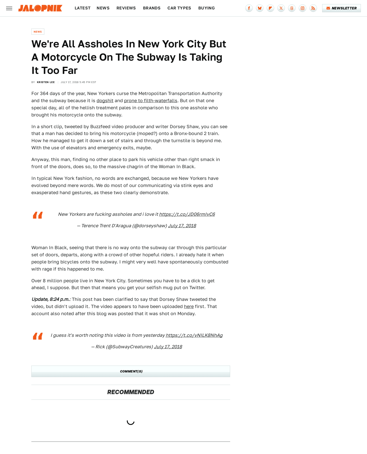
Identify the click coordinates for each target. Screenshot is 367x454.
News (103, 8)
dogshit (105, 100)
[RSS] (313, 8)
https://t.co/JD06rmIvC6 (187, 214)
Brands (152, 8)
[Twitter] (281, 8)
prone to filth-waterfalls (150, 100)
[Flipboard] (270, 8)
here (189, 306)
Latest (82, 8)
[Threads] (292, 8)
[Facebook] (249, 8)
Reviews (126, 8)
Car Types (179, 8)
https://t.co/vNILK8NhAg (194, 335)
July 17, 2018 (182, 225)
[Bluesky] (260, 8)
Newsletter (341, 8)
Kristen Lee (46, 82)
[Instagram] (302, 8)
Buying (206, 8)
